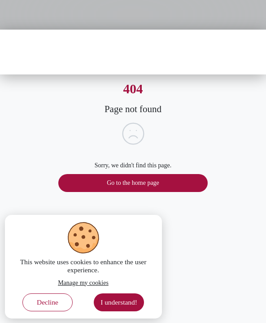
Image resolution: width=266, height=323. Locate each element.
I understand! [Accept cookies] (118, 302)
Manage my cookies (83, 282)
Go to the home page (133, 182)
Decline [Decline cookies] (47, 302)
